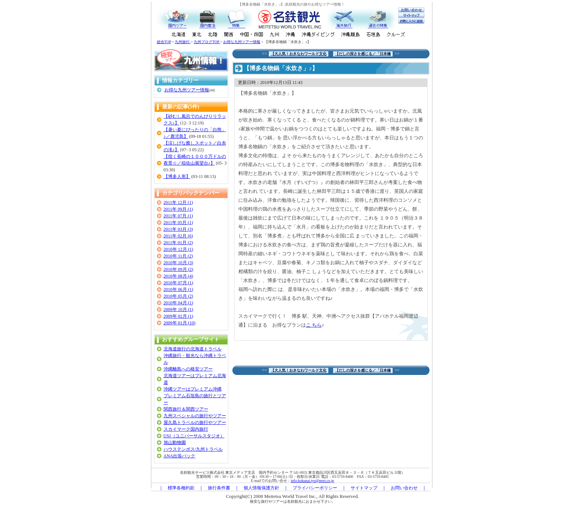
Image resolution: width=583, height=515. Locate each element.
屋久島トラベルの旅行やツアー (195, 422)
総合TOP (164, 42)
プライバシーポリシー (315, 487)
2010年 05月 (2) (178, 296)
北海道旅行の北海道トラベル (193, 349)
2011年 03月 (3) (178, 229)
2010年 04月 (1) (178, 302)
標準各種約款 (181, 487)
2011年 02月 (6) (178, 236)
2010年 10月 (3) (178, 262)
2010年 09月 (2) (178, 269)
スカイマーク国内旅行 (186, 429)
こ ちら (314, 325)
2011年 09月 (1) (178, 209)
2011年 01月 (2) (178, 242)
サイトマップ (364, 487)
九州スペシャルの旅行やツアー (195, 415)
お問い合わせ (404, 487)
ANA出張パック (180, 456)
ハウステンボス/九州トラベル (193, 449)
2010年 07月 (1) (178, 282)
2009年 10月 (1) (178, 309)
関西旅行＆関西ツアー (186, 409)
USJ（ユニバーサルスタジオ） (194, 435)
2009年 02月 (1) (178, 316)
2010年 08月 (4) (178, 276)
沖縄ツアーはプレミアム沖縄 (193, 389)
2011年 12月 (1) (178, 202)
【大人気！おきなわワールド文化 (298, 54)
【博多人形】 (177, 176)
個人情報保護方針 (261, 487)
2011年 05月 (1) (178, 222)
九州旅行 (183, 42)
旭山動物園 (175, 442)
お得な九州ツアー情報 (241, 42)
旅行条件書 (219, 487)
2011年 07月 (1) (178, 215)
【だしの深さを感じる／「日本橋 (363, 54)
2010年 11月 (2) (178, 256)
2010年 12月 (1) (178, 249)
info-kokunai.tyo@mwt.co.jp (312, 481)
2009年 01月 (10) (180, 322)
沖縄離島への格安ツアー (188, 369)
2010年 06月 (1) (178, 289)
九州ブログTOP (207, 42)
